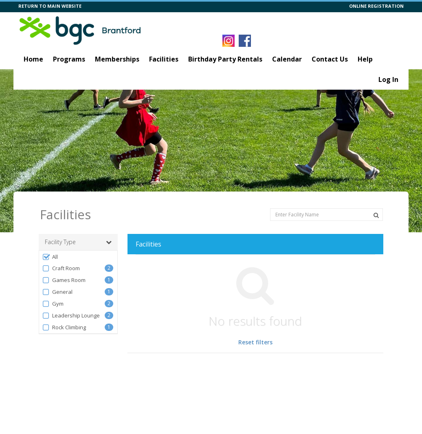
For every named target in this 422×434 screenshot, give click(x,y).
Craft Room (61, 268)
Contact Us (330, 59)
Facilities (163, 59)
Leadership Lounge (71, 315)
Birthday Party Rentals (225, 59)
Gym (53, 304)
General (57, 292)
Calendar (287, 59)
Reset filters (255, 342)
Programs (69, 59)
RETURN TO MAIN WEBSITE (49, 6)
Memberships (117, 59)
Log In (388, 79)
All (50, 257)
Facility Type (78, 242)
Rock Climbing (64, 327)
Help (365, 59)
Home (33, 59)
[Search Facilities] (376, 215)
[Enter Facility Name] (326, 214)
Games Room (64, 280)
